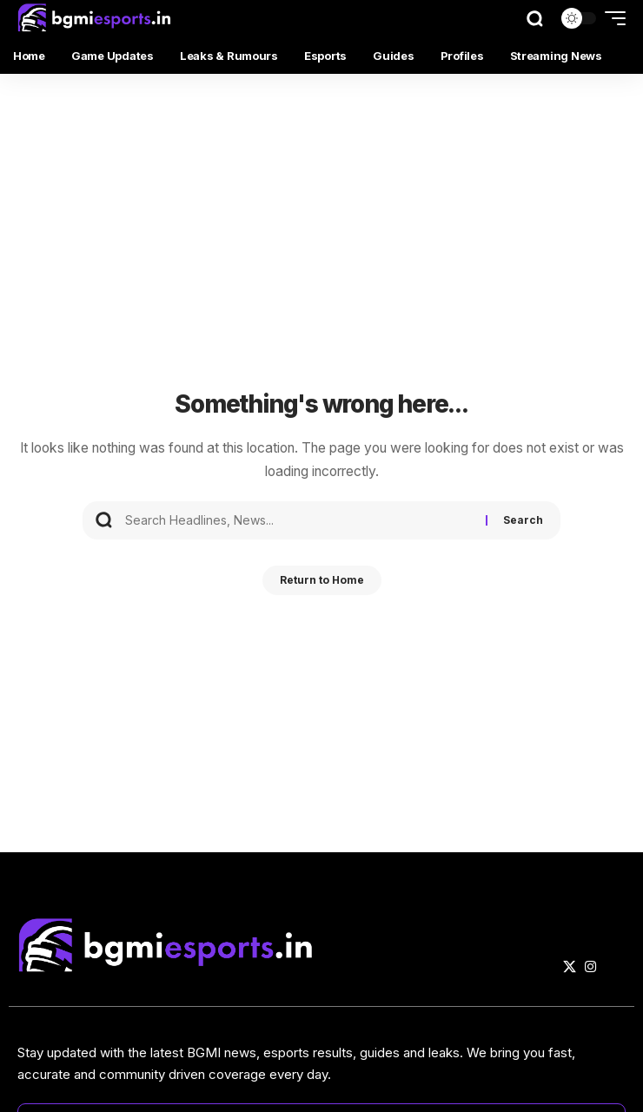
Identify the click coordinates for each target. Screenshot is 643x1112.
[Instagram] (590, 967)
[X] (569, 967)
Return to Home (322, 579)
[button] (534, 18)
